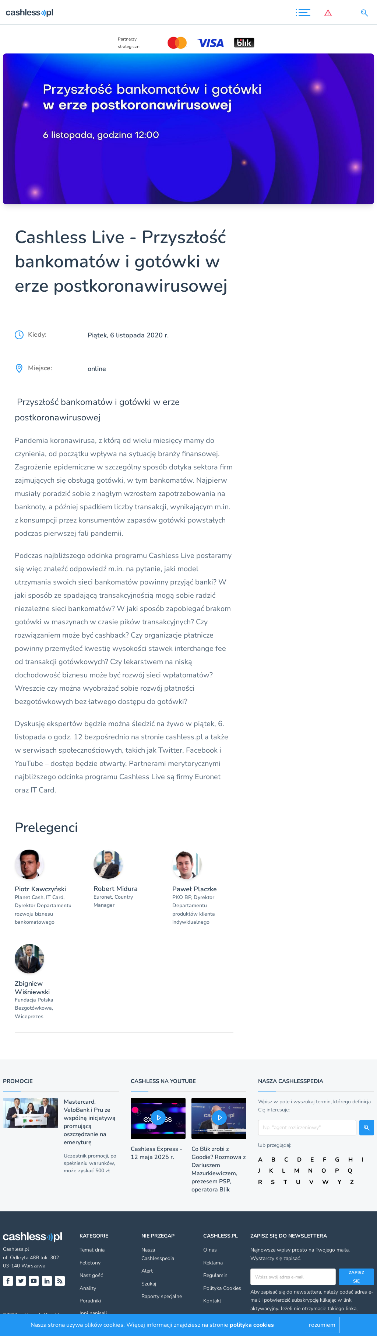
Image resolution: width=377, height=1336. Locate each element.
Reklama (213, 1262)
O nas (210, 1249)
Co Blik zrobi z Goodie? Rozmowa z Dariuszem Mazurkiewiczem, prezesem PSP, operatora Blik (218, 1169)
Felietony (90, 1262)
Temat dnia (92, 1249)
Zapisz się (356, 1277)
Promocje (18, 1081)
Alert (147, 1270)
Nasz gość (91, 1275)
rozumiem (322, 1325)
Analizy (88, 1288)
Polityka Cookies (222, 1288)
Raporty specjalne (161, 1296)
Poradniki (90, 1300)
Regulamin (215, 1275)
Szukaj (148, 1283)
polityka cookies (252, 1325)
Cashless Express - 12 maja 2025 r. (156, 1153)
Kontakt (212, 1300)
